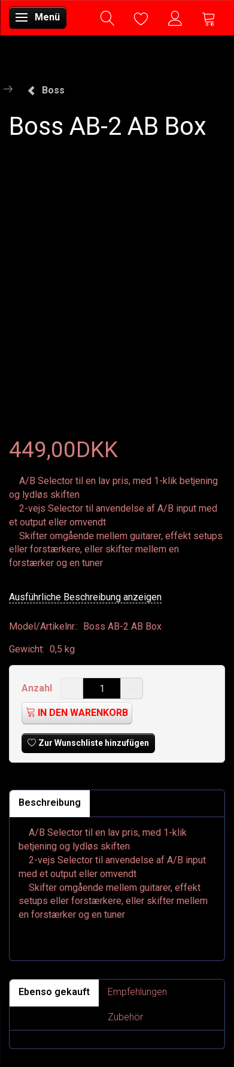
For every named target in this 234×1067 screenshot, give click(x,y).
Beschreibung (50, 802)
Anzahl (38, 688)
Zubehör (125, 1017)
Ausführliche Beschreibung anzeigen (85, 597)
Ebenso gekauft (54, 992)
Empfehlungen (137, 992)
